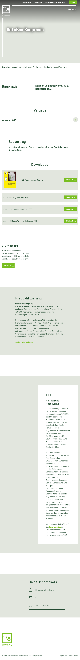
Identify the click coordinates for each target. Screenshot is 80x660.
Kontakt (38, 598)
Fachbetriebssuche (51, 2)
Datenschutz (73, 655)
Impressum (63, 655)
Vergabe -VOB (9, 120)
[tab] (40, 120)
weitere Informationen (24, 342)
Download (69, 180)
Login (73, 2)
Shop (59, 2)
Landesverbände (27, 2)
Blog (63, 2)
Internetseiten (55, 527)
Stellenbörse (38, 2)
